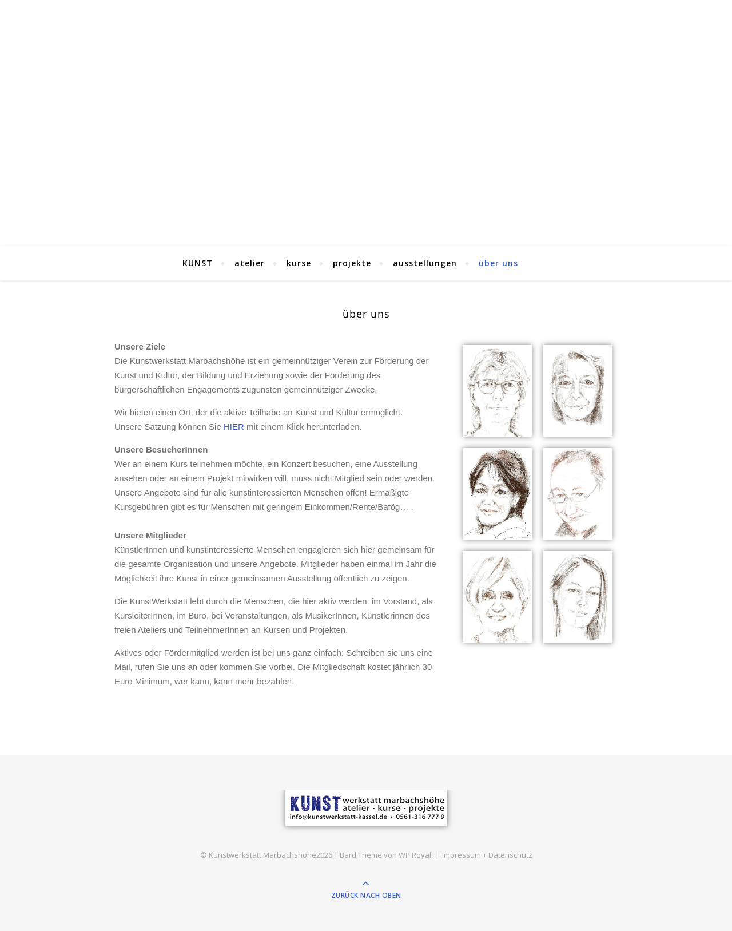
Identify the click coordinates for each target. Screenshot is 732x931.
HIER (234, 426)
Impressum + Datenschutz (487, 855)
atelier (249, 262)
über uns (498, 262)
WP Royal (415, 855)
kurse (299, 262)
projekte (352, 262)
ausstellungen (425, 262)
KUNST (197, 262)
